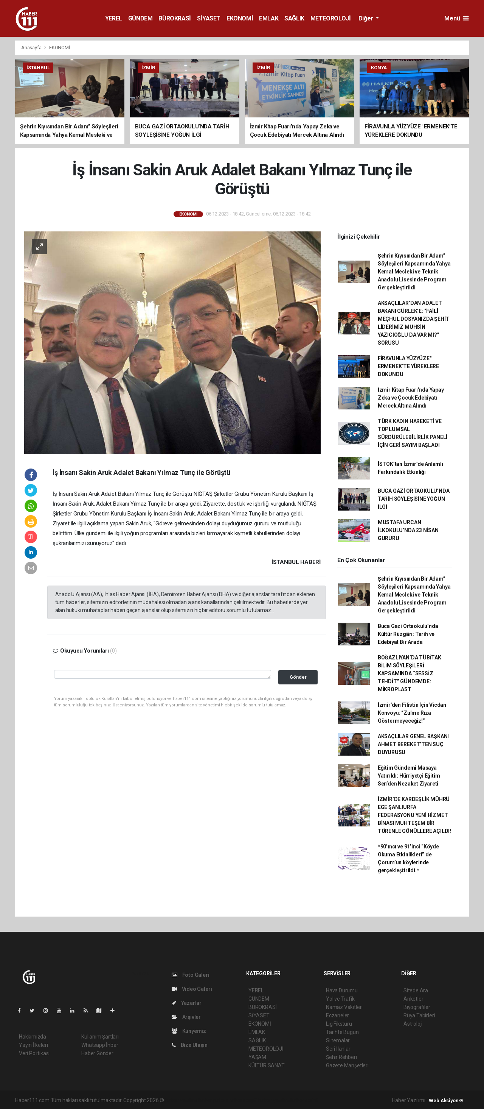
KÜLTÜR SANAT (266, 1065)
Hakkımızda (32, 1037)
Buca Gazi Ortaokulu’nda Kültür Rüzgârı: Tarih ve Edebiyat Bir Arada (408, 634)
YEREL (113, 18)
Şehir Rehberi (341, 1057)
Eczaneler (337, 1015)
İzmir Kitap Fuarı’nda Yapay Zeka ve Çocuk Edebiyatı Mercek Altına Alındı (411, 398)
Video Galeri (192, 989)
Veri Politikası (34, 1053)
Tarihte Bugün (342, 1032)
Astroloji (412, 1024)
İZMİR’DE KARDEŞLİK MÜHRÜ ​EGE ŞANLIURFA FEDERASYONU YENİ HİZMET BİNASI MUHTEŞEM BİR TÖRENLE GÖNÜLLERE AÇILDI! (414, 815)
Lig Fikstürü (339, 1024)
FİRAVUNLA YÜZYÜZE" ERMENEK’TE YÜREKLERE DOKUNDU (408, 366)
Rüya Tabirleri (419, 1015)
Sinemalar (338, 1040)
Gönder (298, 677)
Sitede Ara (415, 990)
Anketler (413, 999)
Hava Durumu (342, 990)
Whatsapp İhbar (99, 1045)
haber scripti (243, 1100)
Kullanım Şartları (100, 1037)
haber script (304, 1100)
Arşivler (186, 1017)
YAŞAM (257, 1057)
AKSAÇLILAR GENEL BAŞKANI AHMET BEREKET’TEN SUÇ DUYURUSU (413, 744)
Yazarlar (187, 1003)
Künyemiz (189, 1031)
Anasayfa (31, 47)
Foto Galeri (190, 975)
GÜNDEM (140, 18)
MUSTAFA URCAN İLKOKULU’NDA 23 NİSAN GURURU (408, 530)
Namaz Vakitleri (344, 1007)
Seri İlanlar (338, 1049)
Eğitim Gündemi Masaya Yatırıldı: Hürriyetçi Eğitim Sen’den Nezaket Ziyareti (409, 776)
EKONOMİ (239, 18)
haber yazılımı (181, 1100)
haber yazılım (274, 1100)
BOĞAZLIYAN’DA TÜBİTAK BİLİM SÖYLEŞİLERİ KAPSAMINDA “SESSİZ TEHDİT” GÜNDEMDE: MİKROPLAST (409, 673)
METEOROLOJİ (330, 18)
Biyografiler (416, 1007)
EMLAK (268, 18)
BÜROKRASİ (174, 18)
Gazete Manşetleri (347, 1065)
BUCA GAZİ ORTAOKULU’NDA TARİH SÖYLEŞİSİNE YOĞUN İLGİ (414, 499)
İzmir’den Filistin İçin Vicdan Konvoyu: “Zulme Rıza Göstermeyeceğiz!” (412, 713)
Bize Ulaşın (190, 1045)
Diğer (366, 18)
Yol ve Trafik (340, 999)
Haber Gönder (97, 1053)
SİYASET (208, 18)
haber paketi (213, 1100)
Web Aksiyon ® (446, 1100)
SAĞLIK (294, 18)
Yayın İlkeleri (33, 1045)
